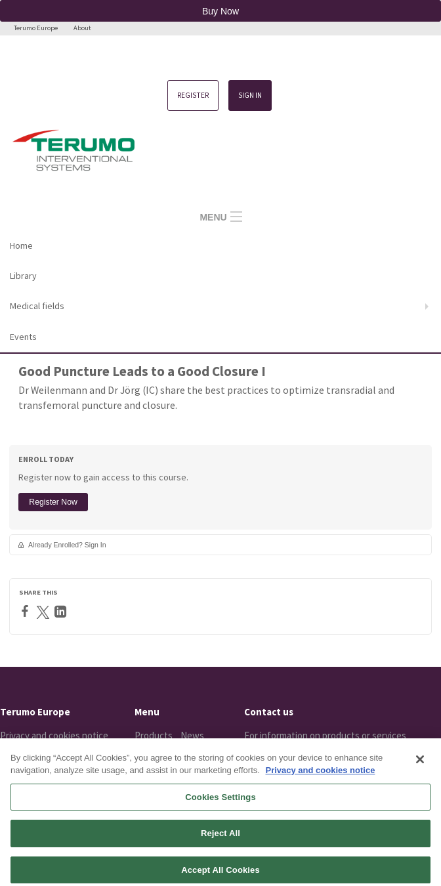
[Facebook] (26, 611)
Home (21, 245)
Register (193, 95)
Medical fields (37, 306)
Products (154, 735)
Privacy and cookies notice (54, 735)
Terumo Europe (36, 28)
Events (23, 337)
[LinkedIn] (62, 612)
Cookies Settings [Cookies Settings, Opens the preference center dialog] (220, 806)
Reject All (220, 842)
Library (23, 276)
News (192, 735)
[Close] (420, 768)
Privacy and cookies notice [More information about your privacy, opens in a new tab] (320, 779)
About (82, 28)
